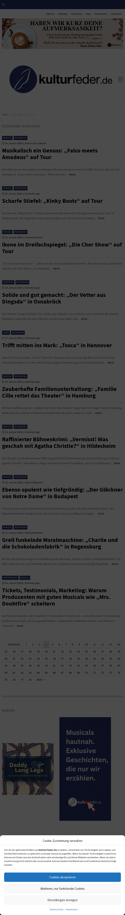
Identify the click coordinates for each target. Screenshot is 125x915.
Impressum (72, 909)
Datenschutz (57, 909)
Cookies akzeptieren (62, 877)
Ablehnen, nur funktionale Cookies (62, 889)
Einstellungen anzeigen (62, 900)
